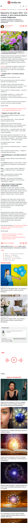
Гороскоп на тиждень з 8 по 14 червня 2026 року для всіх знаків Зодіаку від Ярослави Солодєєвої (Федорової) (13, 403)
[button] (23, 6)
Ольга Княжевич (9, 25)
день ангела (8, 258)
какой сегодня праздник (17, 253)
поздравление (8, 256)
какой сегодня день (10, 260)
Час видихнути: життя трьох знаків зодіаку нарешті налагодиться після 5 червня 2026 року (13, 515)
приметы (17, 256)
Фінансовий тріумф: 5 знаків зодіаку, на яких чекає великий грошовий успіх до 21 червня (14, 486)
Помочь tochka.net (12, 9)
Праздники (3, 32)
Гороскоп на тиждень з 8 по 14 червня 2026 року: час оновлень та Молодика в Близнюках (13, 458)
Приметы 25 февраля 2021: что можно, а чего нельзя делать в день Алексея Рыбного (14, 290)
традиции (7, 255)
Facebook (15, 246)
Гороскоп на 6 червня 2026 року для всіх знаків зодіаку (14, 431)
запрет (6, 253)
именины (15, 255)
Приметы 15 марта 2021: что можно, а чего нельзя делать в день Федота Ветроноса (13, 320)
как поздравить (18, 258)
